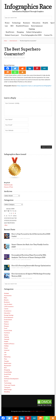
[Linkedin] (29, 68)
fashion (6, 322)
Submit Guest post (12, 35)
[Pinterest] (37, 68)
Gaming (32, 29)
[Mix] (7, 72)
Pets (5, 359)
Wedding (7, 392)
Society (6, 376)
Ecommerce (7, 311)
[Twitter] (15, 68)
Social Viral (7, 374)
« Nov (5, 225)
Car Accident (8, 304)
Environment (8, 319)
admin (14, 57)
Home (7, 23)
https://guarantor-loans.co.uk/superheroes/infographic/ (34, 85)
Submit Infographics (34, 32)
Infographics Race (28, 6)
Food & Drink (8, 330)
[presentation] (19, 139)
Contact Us (48, 35)
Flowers (6, 326)
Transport (7, 387)
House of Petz (8, 187)
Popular (6, 361)
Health (45, 23)
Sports (6, 381)
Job (5, 352)
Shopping (20, 32)
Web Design (8, 389)
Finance (6, 324)
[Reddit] (22, 68)
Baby (5, 298)
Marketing (7, 357)
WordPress (33, 411)
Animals (6, 293)
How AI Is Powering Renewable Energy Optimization (31, 266)
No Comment (27, 238)
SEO (11, 26)
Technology (16, 23)
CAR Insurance (8, 306)
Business (26, 23)
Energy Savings (8, 315)
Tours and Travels (9, 385)
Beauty (6, 300)
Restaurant (7, 365)
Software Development (11, 378)
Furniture (7, 333)
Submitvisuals (8, 185)
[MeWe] (44, 68)
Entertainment (37, 26)
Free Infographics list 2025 (31, 35)
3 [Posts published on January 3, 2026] (13, 213)
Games (6, 335)
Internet (6, 350)
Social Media (8, 372)
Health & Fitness (22, 26)
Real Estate (10, 32)
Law (6, 26)
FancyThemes (41, 411)
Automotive (7, 295)
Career (6, 308)
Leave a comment (20, 57)
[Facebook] (7, 68)
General (6, 339)
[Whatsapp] (15, 72)
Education (36, 23)
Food (5, 328)
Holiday (6, 346)
